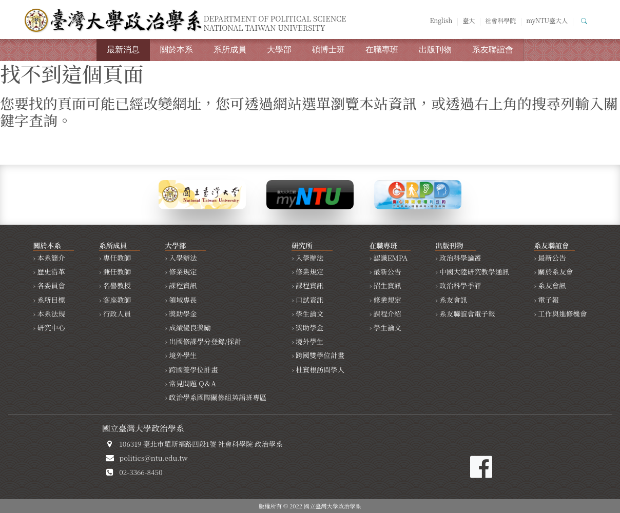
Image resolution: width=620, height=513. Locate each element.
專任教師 (117, 257)
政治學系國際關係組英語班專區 (217, 397)
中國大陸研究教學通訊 (474, 271)
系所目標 (51, 299)
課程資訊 (183, 285)
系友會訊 (453, 299)
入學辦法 (183, 257)
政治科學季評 (460, 285)
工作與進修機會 (562, 313)
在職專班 (381, 49)
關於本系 (176, 49)
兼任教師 (117, 271)
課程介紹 (387, 313)
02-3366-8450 (140, 472)
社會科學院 (500, 20)
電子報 (548, 299)
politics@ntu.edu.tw (153, 457)
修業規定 (183, 271)
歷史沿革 (51, 271)
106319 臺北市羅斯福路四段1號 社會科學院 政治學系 (200, 444)
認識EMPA (391, 257)
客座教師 (117, 299)
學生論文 (309, 313)
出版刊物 (435, 49)
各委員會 (51, 285)
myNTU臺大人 (547, 20)
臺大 (468, 20)
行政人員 (117, 313)
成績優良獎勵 (190, 327)
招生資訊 (387, 285)
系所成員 (230, 49)
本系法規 (51, 313)
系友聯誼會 (492, 49)
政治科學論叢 (460, 257)
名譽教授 (117, 285)
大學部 (279, 49)
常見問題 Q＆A (192, 383)
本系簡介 (51, 257)
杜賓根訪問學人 (320, 369)
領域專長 (183, 299)
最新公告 (387, 271)
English (441, 20)
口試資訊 (309, 299)
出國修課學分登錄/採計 (205, 341)
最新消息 (123, 49)
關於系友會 (555, 271)
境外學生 (183, 355)
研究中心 (51, 327)
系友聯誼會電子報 (467, 313)
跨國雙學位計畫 (193, 369)
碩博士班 (328, 49)
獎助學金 (183, 313)
